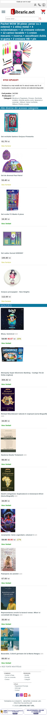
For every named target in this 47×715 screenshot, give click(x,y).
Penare (31, 98)
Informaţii (17, 688)
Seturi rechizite (31, 102)
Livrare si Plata (9, 675)
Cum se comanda (10, 677)
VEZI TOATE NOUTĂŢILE (11, 667)
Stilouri (22, 102)
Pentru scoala (23, 104)
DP (13, 96)
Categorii (27, 679)
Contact (7, 679)
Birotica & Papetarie (19, 98)
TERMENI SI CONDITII (13, 701)
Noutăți (27, 675)
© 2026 (24, 706)
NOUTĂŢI (6, 305)
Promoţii (27, 677)
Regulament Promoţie (21, 686)
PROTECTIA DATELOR (23, 703)
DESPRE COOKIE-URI (32, 701)
